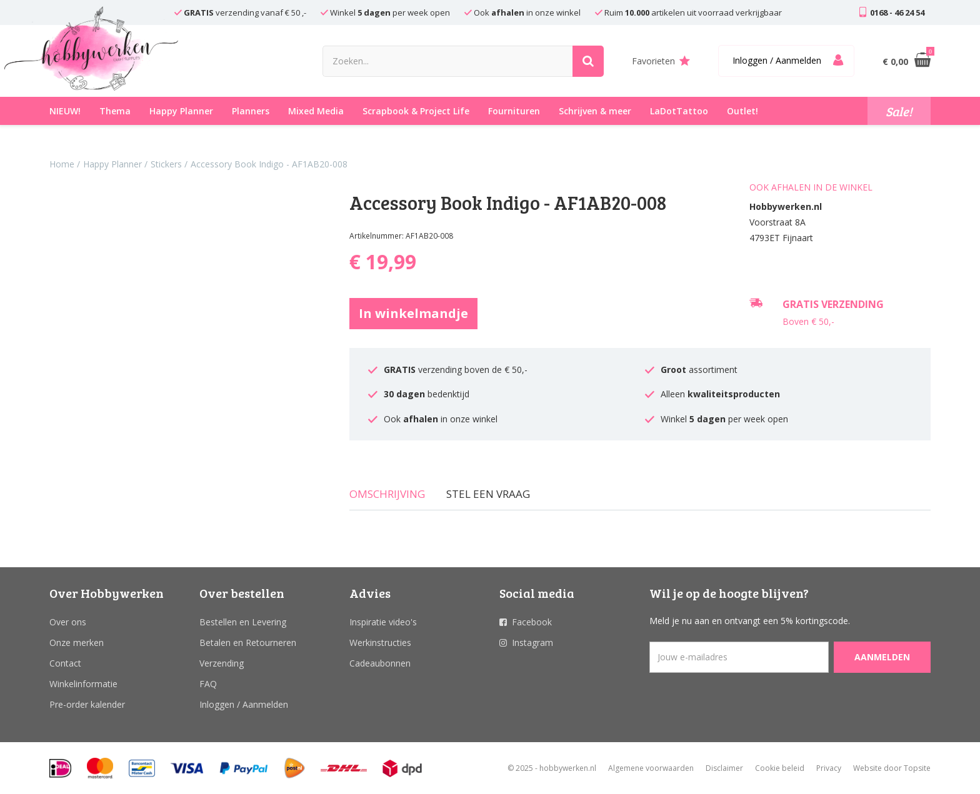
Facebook (532, 622)
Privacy (828, 768)
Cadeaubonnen (380, 663)
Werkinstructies (380, 642)
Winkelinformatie (83, 684)
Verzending (221, 663)
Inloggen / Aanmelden (243, 704)
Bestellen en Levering (242, 622)
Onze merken (76, 642)
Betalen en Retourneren (247, 642)
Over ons (67, 622)
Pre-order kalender (87, 704)
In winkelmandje (413, 313)
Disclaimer (724, 768)
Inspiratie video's (383, 622)
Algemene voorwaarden (651, 768)
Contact (65, 663)
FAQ (208, 684)
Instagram (532, 642)
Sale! (899, 111)
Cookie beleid (779, 768)
